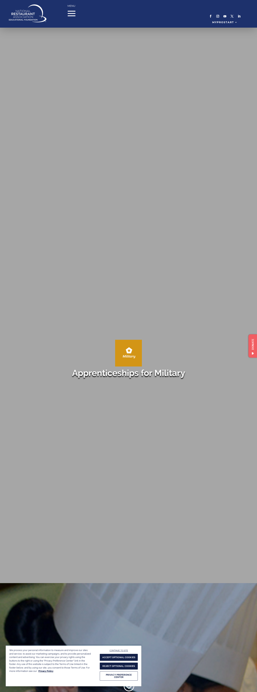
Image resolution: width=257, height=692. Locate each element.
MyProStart (223, 22)
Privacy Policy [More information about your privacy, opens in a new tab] (45, 671)
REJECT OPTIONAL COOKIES (118, 666)
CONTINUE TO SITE (119, 650)
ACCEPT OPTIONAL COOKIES (118, 657)
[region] (73, 665)
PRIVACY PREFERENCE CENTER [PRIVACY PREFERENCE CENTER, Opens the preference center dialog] (119, 675)
